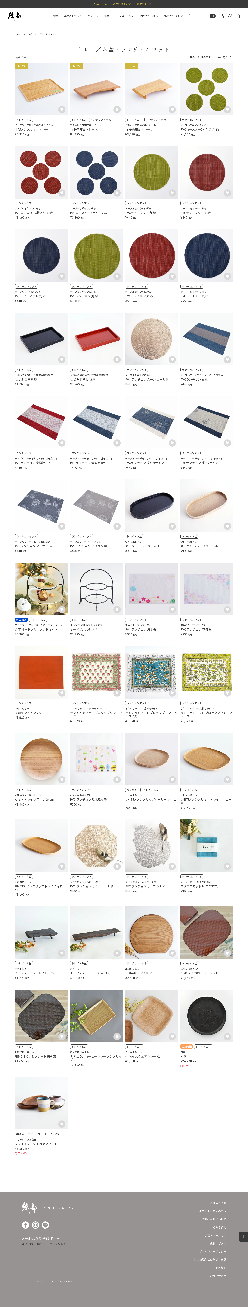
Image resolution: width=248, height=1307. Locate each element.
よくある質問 (218, 1227)
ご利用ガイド (218, 1203)
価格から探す (173, 16)
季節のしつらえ (73, 16)
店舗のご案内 (218, 1243)
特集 (55, 16)
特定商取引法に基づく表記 (210, 1259)
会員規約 (220, 1268)
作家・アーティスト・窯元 (119, 16)
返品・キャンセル (215, 1235)
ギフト (93, 16)
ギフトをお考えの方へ (212, 1211)
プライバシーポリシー (212, 1251)
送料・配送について (214, 1219)
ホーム (19, 34)
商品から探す (149, 16)
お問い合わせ (218, 1276)
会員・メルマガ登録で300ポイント (124, 4)
